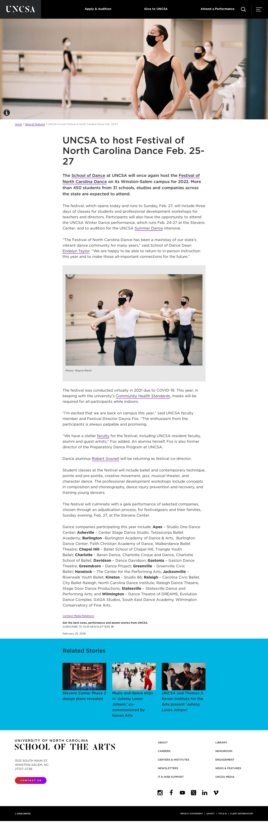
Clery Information (241, 813)
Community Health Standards (143, 396)
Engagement (224, 759)
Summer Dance (149, 228)
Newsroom (223, 751)
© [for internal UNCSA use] (16, 813)
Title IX (222, 813)
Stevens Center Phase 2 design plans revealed (84, 682)
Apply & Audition (98, 9)
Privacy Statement (191, 813)
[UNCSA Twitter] (193, 792)
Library (221, 742)
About (163, 742)
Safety (210, 813)
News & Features (35, 124)
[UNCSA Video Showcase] (215, 792)
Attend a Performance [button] (217, 9)
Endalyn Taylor (76, 251)
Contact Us (31, 780)
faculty (103, 436)
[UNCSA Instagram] (160, 792)
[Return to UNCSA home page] (20, 9)
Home (18, 124)
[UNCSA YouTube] (182, 792)
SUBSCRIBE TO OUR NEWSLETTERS (86, 626)
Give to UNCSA (156, 9)
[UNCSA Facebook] (171, 792)
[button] (243, 9)
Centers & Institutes (173, 759)
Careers (164, 751)
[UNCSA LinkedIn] (204, 792)
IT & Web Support (171, 776)
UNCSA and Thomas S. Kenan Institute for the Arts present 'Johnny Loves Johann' (183, 687)
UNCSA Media (224, 776)
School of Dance (88, 175)
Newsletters (168, 768)
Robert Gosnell (105, 458)
